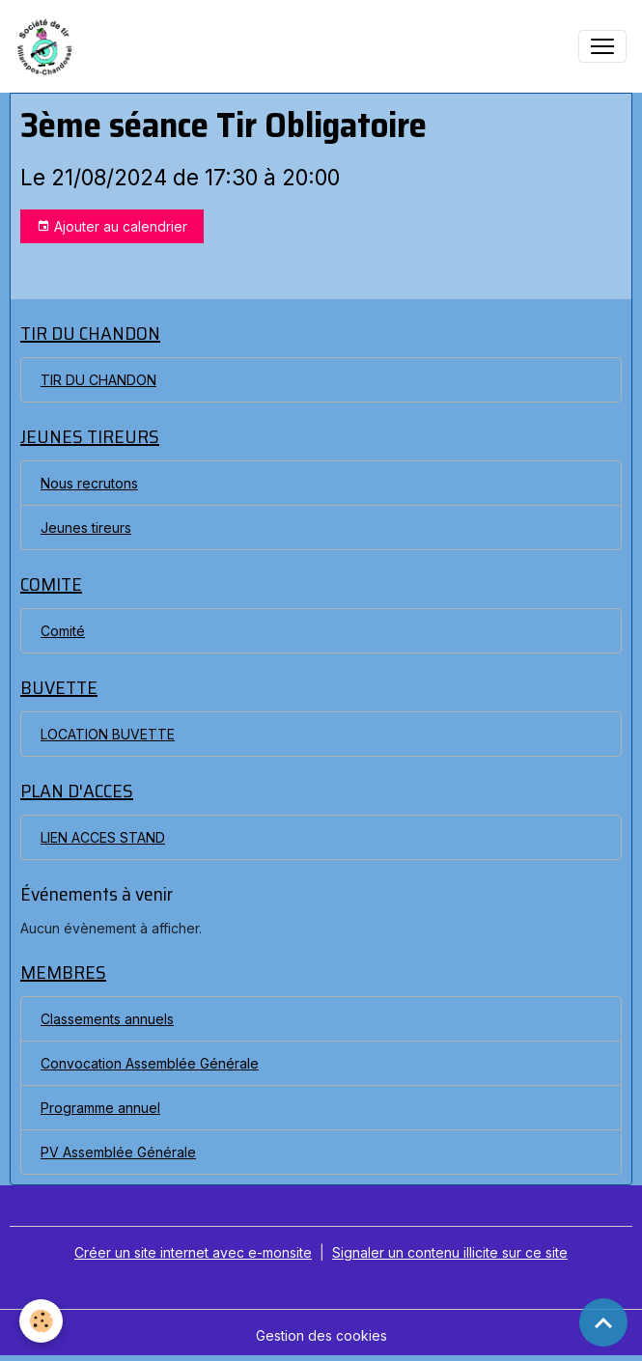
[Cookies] (41, 1321)
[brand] (48, 46)
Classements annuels (107, 1019)
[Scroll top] (603, 1322)
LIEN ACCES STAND (103, 837)
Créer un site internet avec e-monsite (193, 1252)
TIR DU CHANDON (98, 380)
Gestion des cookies (321, 1335)
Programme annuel (100, 1107)
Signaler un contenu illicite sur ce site (450, 1252)
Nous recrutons (89, 483)
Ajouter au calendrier (112, 227)
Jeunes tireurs (86, 527)
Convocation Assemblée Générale (150, 1063)
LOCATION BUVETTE (108, 734)
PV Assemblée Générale (118, 1152)
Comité (63, 631)
